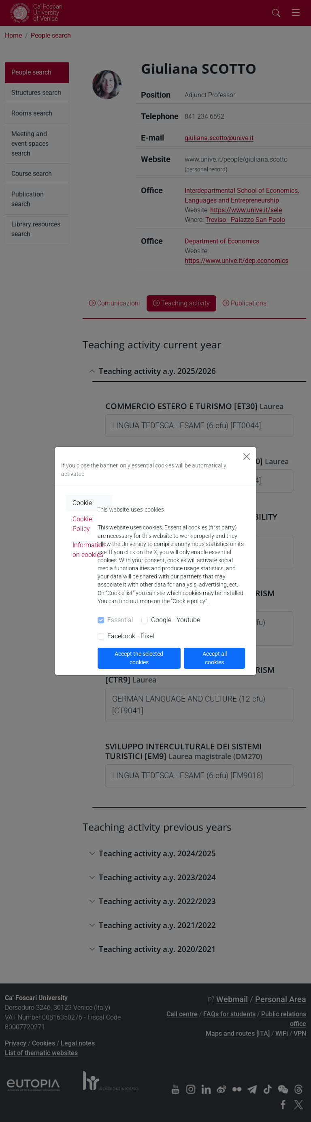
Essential (120, 620)
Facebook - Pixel (130, 636)
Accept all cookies (214, 658)
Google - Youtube (175, 620)
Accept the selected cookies (139, 658)
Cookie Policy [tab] (82, 524)
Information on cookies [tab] (89, 550)
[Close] (246, 456)
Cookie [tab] (82, 503)
